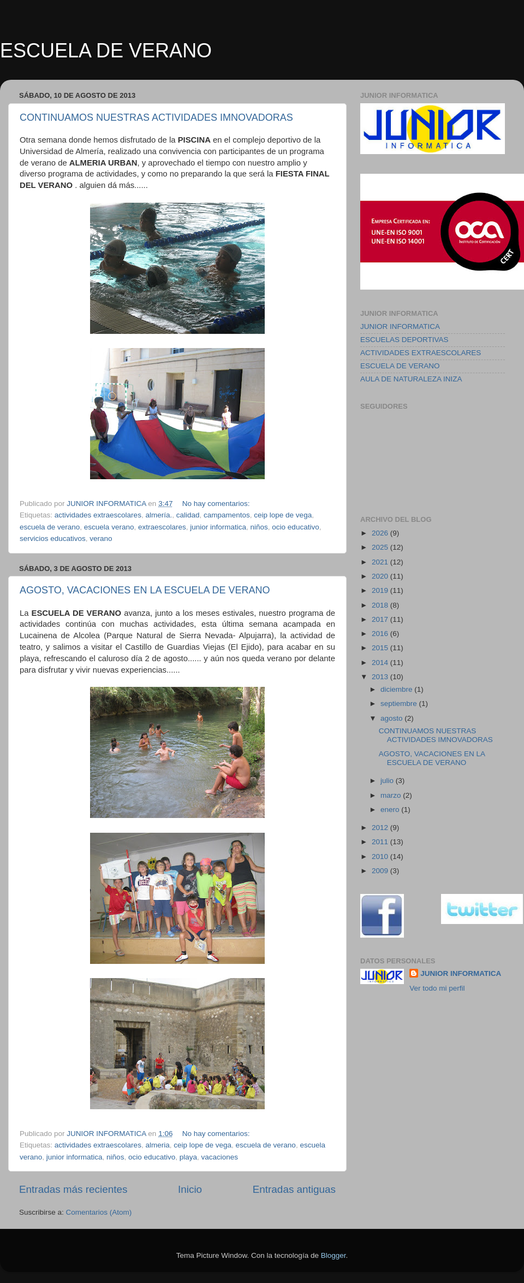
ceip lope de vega (283, 515)
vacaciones (220, 1157)
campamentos (227, 515)
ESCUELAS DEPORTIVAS (404, 340)
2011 (381, 842)
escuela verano (109, 527)
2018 (381, 605)
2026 (381, 533)
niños (259, 527)
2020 (381, 576)
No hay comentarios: (217, 503)
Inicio (190, 1189)
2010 (381, 856)
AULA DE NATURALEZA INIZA (411, 379)
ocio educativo (295, 527)
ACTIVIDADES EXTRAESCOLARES (420, 353)
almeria (157, 1145)
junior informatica (218, 527)
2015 (381, 648)
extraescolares (162, 527)
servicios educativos (53, 538)
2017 (381, 619)
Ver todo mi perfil (437, 988)
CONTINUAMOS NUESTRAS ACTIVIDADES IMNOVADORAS (156, 117)
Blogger (333, 1255)
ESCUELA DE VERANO (106, 50)
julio (388, 780)
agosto (392, 718)
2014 (381, 662)
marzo (391, 795)
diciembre (397, 689)
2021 (381, 562)
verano (101, 538)
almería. (158, 515)
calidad (188, 515)
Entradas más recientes (73, 1189)
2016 (381, 633)
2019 (381, 590)
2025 (381, 547)
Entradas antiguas (294, 1189)
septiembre (399, 703)
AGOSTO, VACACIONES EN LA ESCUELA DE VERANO (145, 590)
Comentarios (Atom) (99, 1212)
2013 (381, 677)
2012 (381, 827)
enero (390, 809)
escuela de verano (50, 527)
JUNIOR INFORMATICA (400, 326)
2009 (381, 871)
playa (188, 1157)
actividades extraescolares (98, 515)
